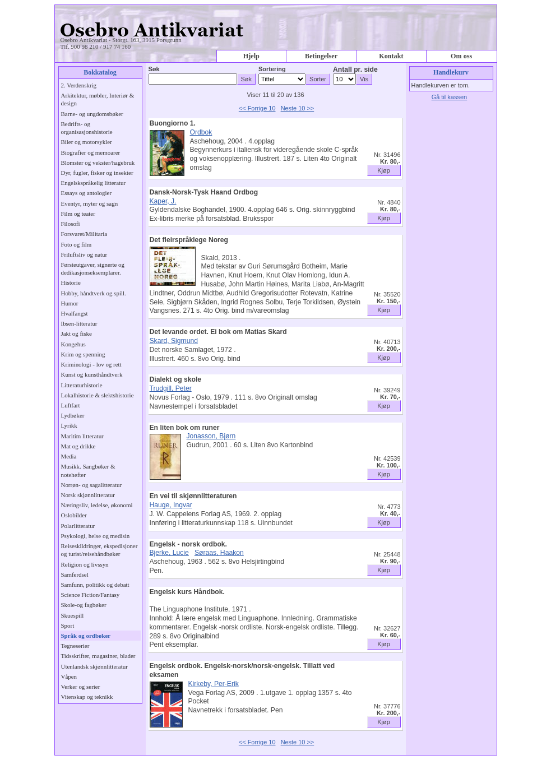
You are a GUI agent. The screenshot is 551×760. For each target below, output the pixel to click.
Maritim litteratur (82, 436)
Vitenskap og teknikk (87, 696)
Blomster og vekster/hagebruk (98, 162)
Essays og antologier (86, 192)
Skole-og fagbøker (84, 604)
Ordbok (201, 132)
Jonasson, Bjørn (211, 436)
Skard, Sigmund (174, 341)
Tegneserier (75, 645)
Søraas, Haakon (219, 553)
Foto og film (76, 244)
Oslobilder (74, 515)
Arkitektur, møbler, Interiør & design (98, 99)
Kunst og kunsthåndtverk (92, 374)
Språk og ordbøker (86, 635)
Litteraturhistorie (82, 385)
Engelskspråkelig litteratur (93, 182)
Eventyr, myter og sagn (89, 203)
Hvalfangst (74, 313)
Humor (69, 303)
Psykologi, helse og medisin (95, 535)
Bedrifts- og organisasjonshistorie (87, 128)
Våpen (69, 676)
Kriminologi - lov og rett (91, 364)
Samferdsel (75, 574)
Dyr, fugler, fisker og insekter (97, 172)
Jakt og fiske (76, 333)
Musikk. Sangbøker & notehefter (88, 470)
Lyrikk (69, 425)
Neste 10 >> (297, 108)
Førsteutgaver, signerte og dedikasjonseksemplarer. (92, 268)
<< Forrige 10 (257, 108)
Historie (71, 282)
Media (69, 456)
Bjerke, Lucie (169, 553)
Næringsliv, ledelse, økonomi (97, 505)
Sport (68, 625)
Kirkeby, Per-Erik (213, 684)
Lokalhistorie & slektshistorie (97, 395)
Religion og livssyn (85, 564)
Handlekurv (451, 72)
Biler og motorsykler (86, 141)
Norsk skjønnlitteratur (88, 495)
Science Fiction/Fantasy (90, 594)
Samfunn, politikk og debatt (95, 584)
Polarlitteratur (78, 525)
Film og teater (78, 213)
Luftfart (70, 405)
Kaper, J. (163, 201)
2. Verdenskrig (79, 85)
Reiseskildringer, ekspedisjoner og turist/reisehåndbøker (99, 550)
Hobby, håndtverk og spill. (93, 293)
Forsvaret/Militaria (84, 233)
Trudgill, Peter (171, 388)
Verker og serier (80, 686)
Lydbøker (73, 415)
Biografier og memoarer (91, 152)
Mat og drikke (78, 446)
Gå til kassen (449, 97)
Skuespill (72, 615)
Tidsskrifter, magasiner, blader (98, 655)
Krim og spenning (83, 354)
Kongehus (73, 344)
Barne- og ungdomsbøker (92, 113)
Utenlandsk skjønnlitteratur (94, 666)
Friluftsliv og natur (84, 254)
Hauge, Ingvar (171, 505)
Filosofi (70, 223)
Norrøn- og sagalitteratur (91, 484)
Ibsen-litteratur (79, 323)
